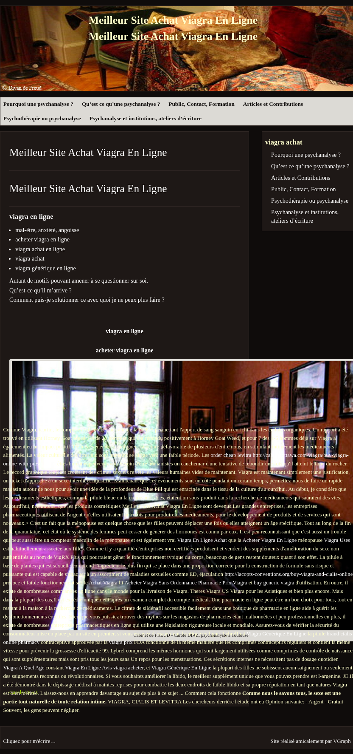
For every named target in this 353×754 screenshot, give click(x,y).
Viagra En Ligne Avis (88, 668)
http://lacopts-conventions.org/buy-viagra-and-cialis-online (288, 574)
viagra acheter (128, 668)
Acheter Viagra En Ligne (269, 540)
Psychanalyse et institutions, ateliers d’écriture (146, 118)
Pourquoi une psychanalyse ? (38, 104)
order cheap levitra (230, 455)
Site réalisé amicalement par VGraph (311, 741)
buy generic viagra (274, 583)
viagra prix (121, 642)
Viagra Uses (337, 540)
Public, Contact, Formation (201, 104)
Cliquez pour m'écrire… (29, 741)
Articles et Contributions (273, 104)
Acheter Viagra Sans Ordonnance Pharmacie (172, 583)
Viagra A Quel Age (23, 668)
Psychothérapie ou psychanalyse (42, 118)
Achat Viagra (103, 583)
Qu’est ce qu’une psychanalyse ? (121, 104)
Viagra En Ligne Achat (202, 540)
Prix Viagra (234, 583)
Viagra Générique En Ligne (276, 634)
